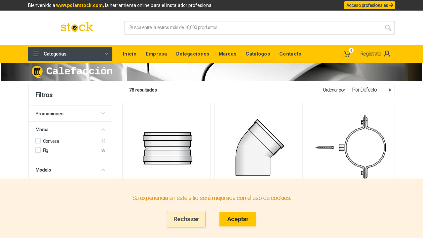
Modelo (70, 170)
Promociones (70, 114)
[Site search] (252, 28)
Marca (70, 130)
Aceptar (237, 219)
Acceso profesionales (369, 5)
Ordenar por (334, 90)
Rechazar (186, 219)
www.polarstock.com (79, 5)
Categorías (70, 54)
